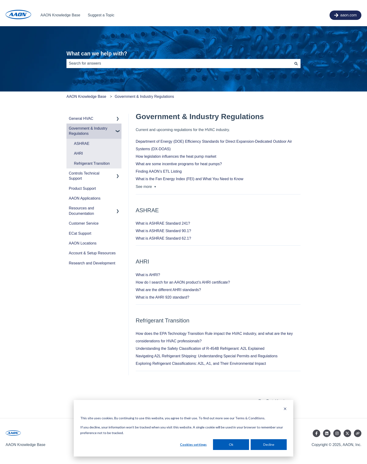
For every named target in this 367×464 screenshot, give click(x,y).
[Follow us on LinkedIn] (326, 433)
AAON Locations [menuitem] (82, 243)
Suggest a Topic (101, 15)
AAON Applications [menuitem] (84, 198)
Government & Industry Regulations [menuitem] (88, 130)
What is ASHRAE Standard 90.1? (163, 231)
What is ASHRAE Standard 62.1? (163, 238)
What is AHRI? (148, 275)
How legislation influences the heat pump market (176, 156)
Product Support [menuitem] (82, 188)
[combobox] (179, 63)
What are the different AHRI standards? (168, 290)
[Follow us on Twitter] (347, 433)
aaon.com (345, 15)
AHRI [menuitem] (78, 153)
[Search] (296, 63)
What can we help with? (96, 54)
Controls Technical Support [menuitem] (84, 175)
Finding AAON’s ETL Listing (159, 171)
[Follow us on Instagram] (337, 433)
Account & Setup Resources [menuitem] (92, 253)
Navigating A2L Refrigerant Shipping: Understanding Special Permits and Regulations (207, 356)
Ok (231, 444)
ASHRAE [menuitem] (81, 144)
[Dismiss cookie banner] (285, 409)
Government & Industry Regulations (144, 97)
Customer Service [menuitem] (84, 223)
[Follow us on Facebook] (316, 433)
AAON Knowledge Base (60, 15)
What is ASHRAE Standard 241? (163, 223)
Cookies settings (193, 444)
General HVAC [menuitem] (81, 119)
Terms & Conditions (249, 418)
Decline (268, 444)
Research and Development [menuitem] (92, 263)
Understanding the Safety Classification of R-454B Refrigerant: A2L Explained (200, 349)
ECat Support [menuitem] (80, 233)
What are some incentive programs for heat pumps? (179, 164)
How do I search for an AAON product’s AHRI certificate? (183, 282)
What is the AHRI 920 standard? (162, 297)
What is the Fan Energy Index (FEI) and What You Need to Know (189, 179)
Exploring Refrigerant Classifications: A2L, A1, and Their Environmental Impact (201, 363)
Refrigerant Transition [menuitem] (92, 163)
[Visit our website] (357, 433)
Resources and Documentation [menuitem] (81, 210)
